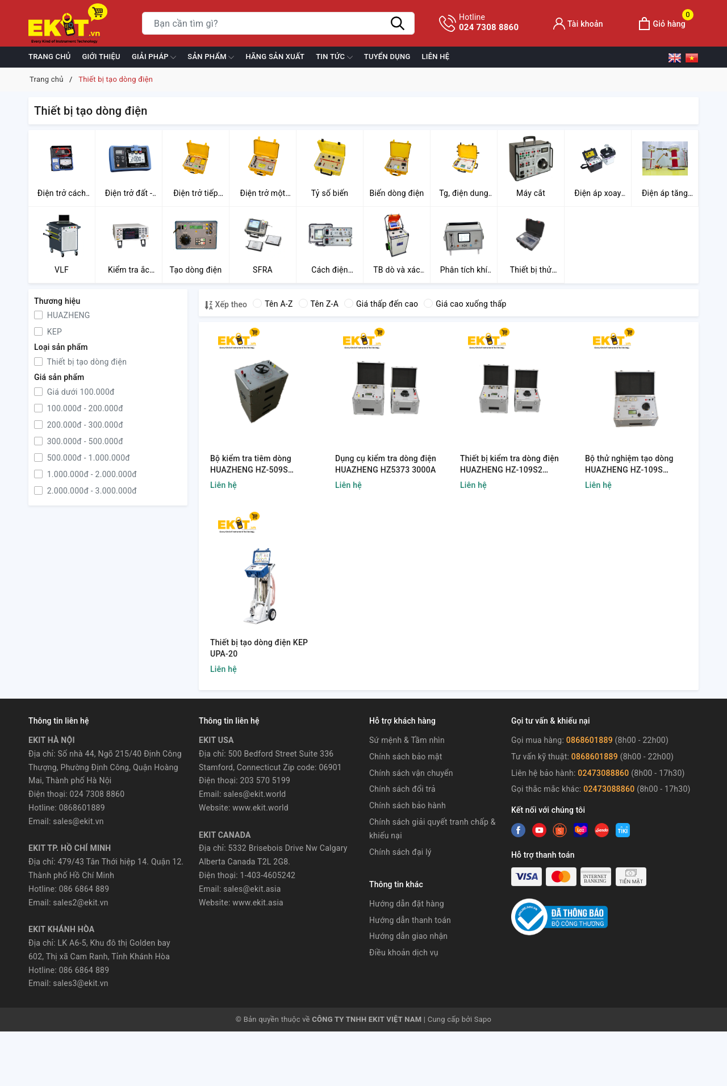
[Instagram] (581, 830)
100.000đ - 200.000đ (84, 408)
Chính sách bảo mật (405, 756)
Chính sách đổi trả (402, 788)
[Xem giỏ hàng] (662, 23)
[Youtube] (560, 830)
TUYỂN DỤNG (387, 56)
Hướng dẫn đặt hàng (406, 903)
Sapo (483, 1019)
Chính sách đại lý (400, 852)
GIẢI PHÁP (154, 57)
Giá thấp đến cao (381, 303)
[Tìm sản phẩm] (278, 23)
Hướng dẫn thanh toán (410, 920)
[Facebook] (518, 830)
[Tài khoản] (578, 24)
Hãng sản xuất (274, 56)
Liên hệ (436, 56)
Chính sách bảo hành (407, 805)
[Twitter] (539, 830)
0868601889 (590, 740)
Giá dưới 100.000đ (80, 391)
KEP (53, 331)
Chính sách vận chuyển (411, 773)
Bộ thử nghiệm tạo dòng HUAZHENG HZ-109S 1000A (629, 464)
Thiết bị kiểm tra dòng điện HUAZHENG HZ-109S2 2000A (509, 464)
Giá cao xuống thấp (465, 303)
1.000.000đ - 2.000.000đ (91, 474)
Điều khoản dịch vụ (403, 952)
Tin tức (334, 57)
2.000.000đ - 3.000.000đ (91, 490)
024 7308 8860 (489, 22)
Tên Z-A (319, 303)
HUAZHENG (67, 315)
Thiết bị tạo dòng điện (86, 361)
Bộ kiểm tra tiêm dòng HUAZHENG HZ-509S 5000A (250, 464)
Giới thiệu (101, 56)
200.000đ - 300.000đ (84, 424)
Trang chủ (49, 56)
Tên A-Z (273, 303)
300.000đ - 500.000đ (84, 441)
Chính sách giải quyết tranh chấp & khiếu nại (432, 828)
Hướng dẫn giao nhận (408, 936)
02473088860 (603, 773)
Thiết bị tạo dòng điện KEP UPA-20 (259, 648)
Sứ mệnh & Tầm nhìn (407, 740)
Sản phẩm (210, 57)
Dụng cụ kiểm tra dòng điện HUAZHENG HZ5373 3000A (385, 464)
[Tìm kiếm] (397, 23)
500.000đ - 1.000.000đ (87, 457)
